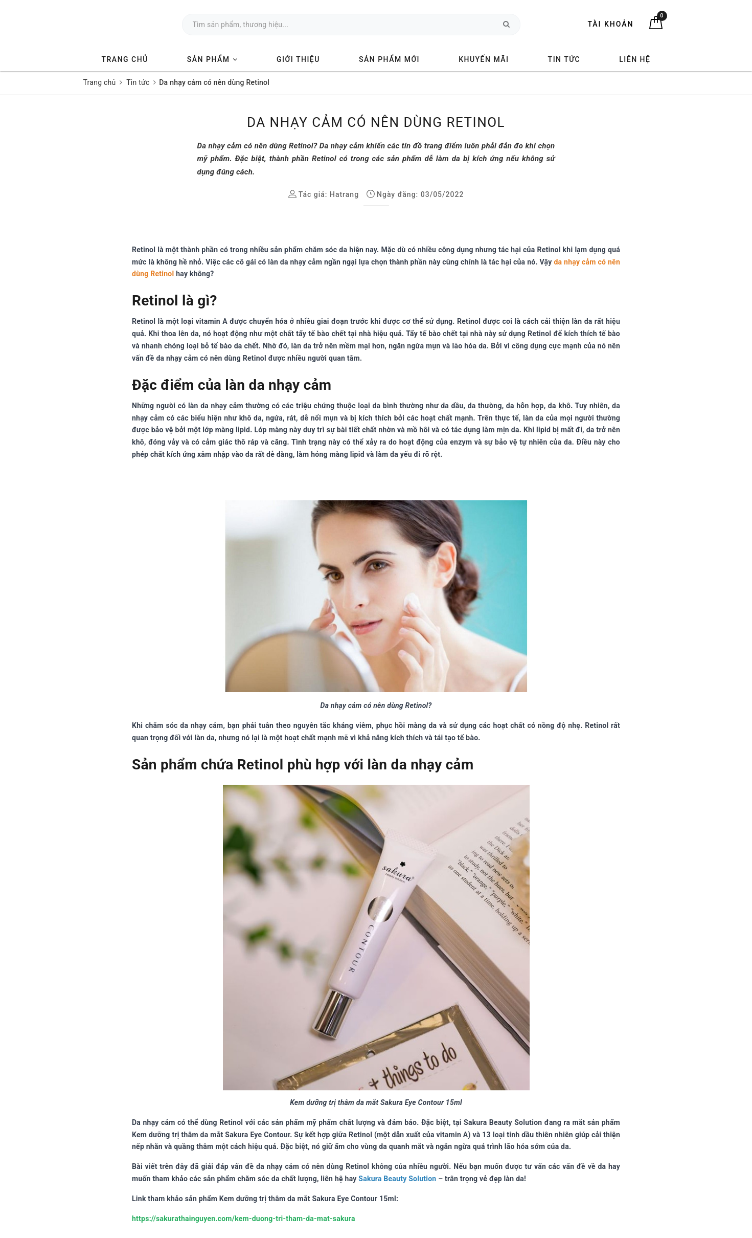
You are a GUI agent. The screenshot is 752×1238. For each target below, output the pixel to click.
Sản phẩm (212, 59)
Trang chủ (125, 59)
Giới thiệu (298, 59)
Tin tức (564, 59)
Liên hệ (634, 59)
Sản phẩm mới (389, 59)
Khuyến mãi (484, 59)
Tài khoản (610, 24)
